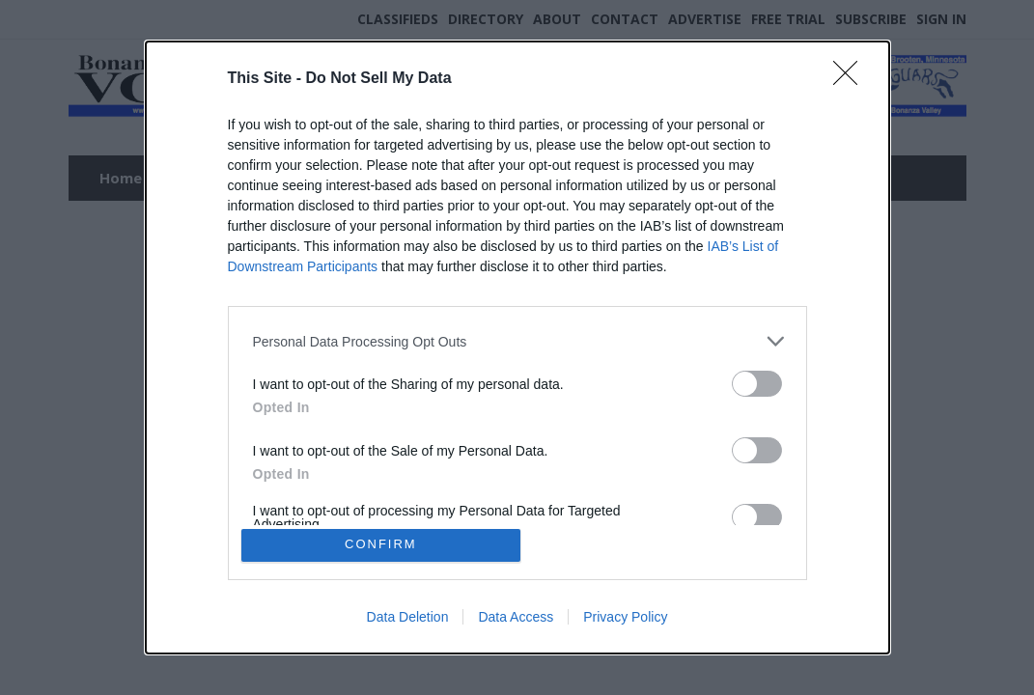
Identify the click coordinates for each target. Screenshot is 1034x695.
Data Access (515, 619)
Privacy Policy (625, 619)
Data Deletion (408, 619)
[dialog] (517, 347)
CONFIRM (384, 545)
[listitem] (517, 338)
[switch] (757, 381)
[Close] (851, 76)
